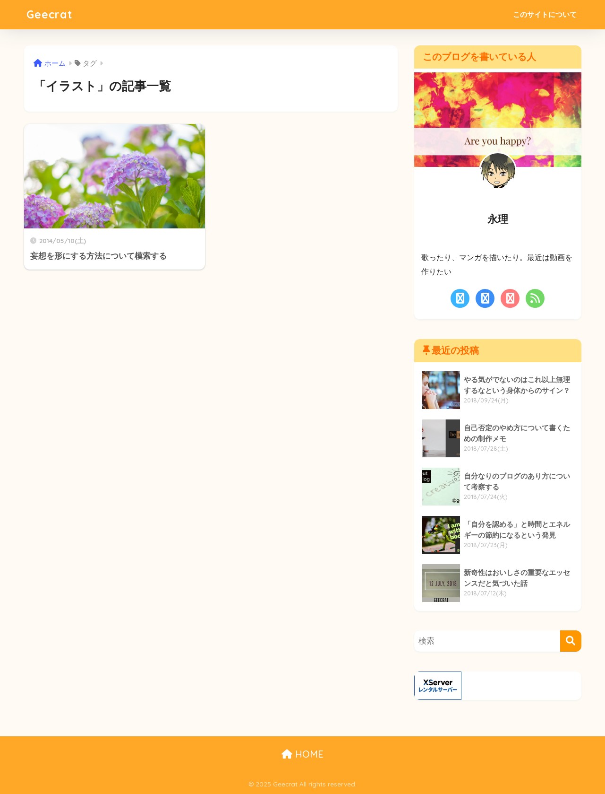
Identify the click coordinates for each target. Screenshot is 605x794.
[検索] (570, 641)
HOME (302, 754)
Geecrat (49, 14)
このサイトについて (545, 14)
